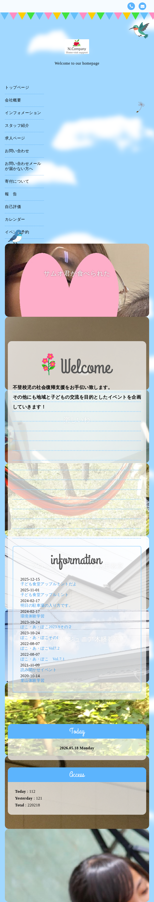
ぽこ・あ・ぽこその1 (40, 637)
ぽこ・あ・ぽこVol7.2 (40, 648)
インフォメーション (23, 113)
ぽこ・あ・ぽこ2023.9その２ (46, 627)
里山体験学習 (33, 680)
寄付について (17, 181)
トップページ (17, 87)
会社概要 (13, 100)
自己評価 (13, 207)
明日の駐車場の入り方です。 (47, 605)
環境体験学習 (33, 616)
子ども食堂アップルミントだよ (49, 584)
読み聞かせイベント (39, 670)
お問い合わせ (17, 151)
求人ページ (15, 138)
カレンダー (15, 219)
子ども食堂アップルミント (45, 595)
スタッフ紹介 (17, 125)
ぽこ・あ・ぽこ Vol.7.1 (43, 659)
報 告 (11, 194)
